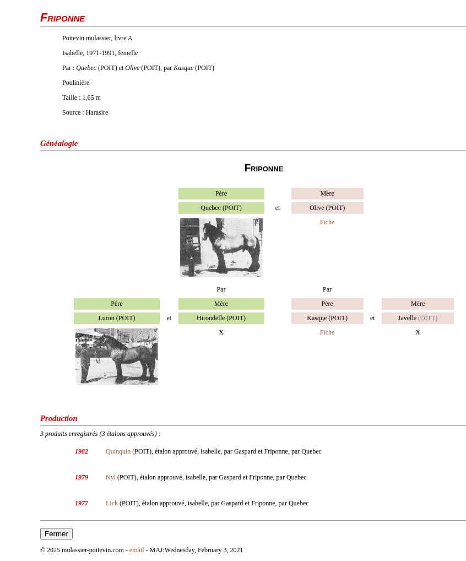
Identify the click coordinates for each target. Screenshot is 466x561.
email (136, 550)
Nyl (111, 477)
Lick (112, 503)
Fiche (327, 222)
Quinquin (118, 451)
